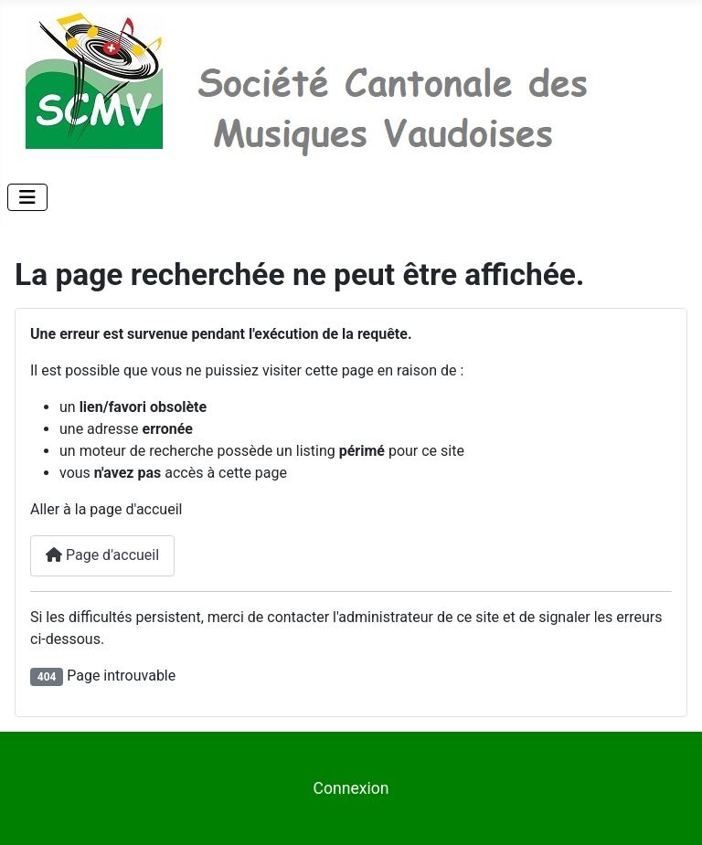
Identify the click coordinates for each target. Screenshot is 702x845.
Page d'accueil (102, 555)
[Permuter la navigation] (27, 197)
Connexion (350, 788)
